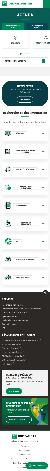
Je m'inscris (14, 391)
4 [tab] (29, 53)
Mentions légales (25, 450)
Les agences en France (13, 352)
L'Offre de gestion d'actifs (14, 360)
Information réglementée (13, 305)
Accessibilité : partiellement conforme (25, 459)
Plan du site (25, 446)
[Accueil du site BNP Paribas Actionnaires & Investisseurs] (25, 436)
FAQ (4, 328)
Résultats (15, 42)
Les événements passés (37, 26)
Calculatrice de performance (14, 312)
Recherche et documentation (15, 320)
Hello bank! (8, 364)
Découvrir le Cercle (20, 419)
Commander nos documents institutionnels (21, 308)
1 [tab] (21, 54)
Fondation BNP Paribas (13, 344)
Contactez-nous (9, 324)
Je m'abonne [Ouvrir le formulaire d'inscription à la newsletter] (25, 100)
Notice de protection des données (25, 463)
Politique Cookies (25, 454)
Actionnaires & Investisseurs (20, 4)
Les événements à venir (13, 26)
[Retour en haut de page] (45, 292)
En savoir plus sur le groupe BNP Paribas (21, 340)
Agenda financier (9, 316)
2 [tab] (24, 53)
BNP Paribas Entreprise (13, 356)
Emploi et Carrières (11, 348)
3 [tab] (26, 53)
